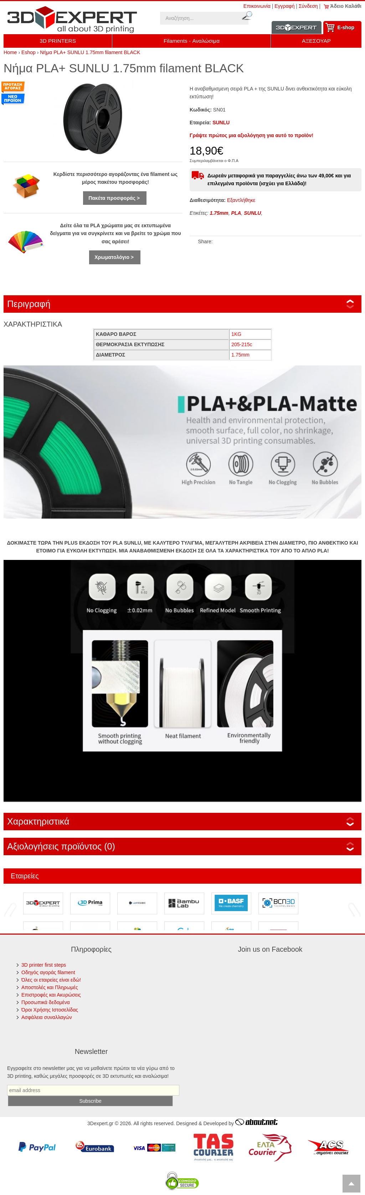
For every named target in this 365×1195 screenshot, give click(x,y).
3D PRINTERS (58, 41)
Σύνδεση (308, 6)
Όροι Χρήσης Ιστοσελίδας (49, 1010)
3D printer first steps (43, 965)
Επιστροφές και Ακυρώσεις (51, 995)
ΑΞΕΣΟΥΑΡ (316, 41)
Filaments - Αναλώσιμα (192, 41)
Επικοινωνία (257, 6)
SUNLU (221, 122)
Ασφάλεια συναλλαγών (46, 1017)
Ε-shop (346, 27)
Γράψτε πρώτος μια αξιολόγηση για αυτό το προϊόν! (251, 135)
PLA (236, 213)
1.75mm (219, 213)
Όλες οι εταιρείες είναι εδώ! (51, 980)
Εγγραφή (284, 6)
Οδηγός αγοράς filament (48, 972)
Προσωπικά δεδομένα (45, 1002)
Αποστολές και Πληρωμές (49, 987)
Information (297, 27)
